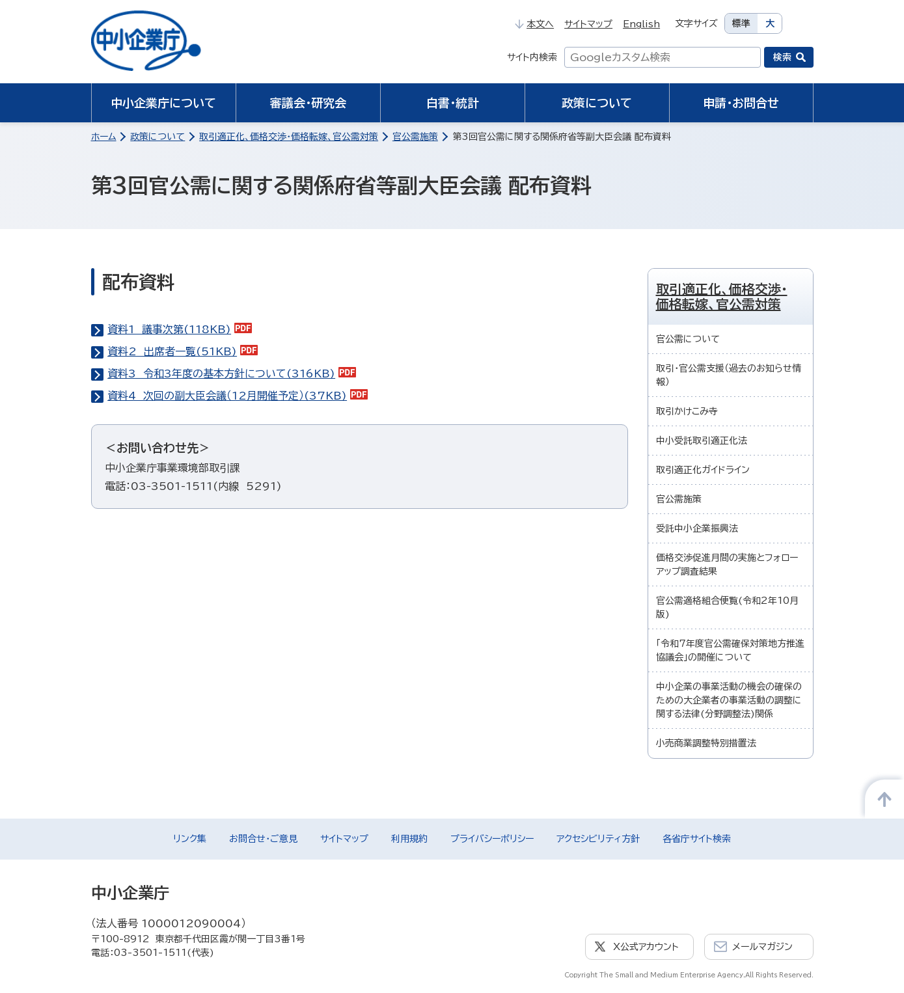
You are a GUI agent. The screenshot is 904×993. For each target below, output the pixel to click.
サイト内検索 (532, 57)
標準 (741, 23)
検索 (782, 57)
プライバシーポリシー (492, 838)
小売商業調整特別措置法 (706, 743)
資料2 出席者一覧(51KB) (182, 351)
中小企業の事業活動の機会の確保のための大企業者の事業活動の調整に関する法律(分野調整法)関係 (729, 700)
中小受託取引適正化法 (701, 440)
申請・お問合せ (741, 103)
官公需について (688, 339)
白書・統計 (452, 103)
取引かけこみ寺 (687, 411)
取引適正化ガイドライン (703, 469)
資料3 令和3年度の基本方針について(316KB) (231, 373)
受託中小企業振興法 (697, 528)
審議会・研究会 (308, 103)
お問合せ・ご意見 (263, 838)
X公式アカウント (646, 946)
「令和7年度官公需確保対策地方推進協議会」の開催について (730, 650)
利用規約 (409, 838)
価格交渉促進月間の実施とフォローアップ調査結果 (727, 564)
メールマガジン (762, 946)
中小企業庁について (163, 103)
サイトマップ (588, 24)
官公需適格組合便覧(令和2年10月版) (727, 607)
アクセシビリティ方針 (598, 838)
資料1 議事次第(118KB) (179, 329)
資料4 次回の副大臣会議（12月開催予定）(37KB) (237, 395)
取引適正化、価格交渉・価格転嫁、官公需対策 (288, 136)
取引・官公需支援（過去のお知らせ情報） (728, 375)
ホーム (103, 136)
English (641, 24)
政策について (597, 103)
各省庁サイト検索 (697, 838)
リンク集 (189, 838)
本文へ (534, 24)
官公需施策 (415, 136)
